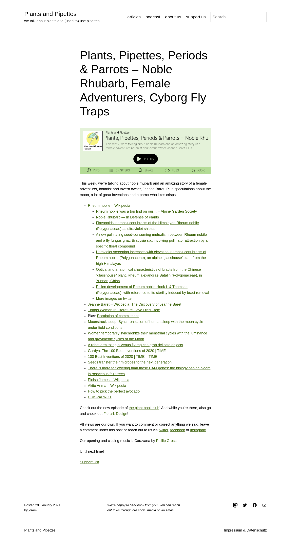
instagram (198, 430)
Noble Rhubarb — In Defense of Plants (127, 217)
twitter (163, 430)
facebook (177, 430)
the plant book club (144, 408)
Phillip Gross (166, 441)
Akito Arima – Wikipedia (107, 386)
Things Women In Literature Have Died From (124, 310)
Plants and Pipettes (50, 13)
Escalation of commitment (118, 316)
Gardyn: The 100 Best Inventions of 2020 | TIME (127, 351)
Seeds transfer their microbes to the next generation (130, 362)
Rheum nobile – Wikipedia (109, 206)
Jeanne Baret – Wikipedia (108, 304)
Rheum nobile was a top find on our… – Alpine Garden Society (146, 211)
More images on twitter (114, 299)
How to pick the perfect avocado (114, 391)
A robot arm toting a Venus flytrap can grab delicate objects (135, 345)
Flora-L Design (115, 414)
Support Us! (89, 462)
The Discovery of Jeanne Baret (156, 304)
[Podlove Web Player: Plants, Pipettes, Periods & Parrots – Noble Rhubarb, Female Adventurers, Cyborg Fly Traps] (145, 151)
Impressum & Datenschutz (245, 530)
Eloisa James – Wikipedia (108, 380)
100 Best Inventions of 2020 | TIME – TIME (122, 357)
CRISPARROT (100, 397)
